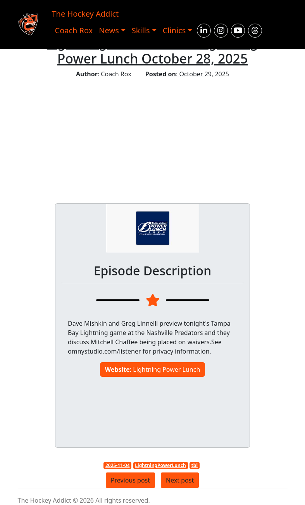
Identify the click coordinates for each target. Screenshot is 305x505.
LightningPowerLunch (160, 465)
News (109, 30)
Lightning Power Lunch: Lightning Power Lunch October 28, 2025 (152, 50)
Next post (180, 480)
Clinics (174, 30)
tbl (194, 465)
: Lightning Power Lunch (152, 369)
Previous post (130, 480)
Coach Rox (74, 30)
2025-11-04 (117, 465)
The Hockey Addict (85, 14)
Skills (141, 30)
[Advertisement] (152, 136)
